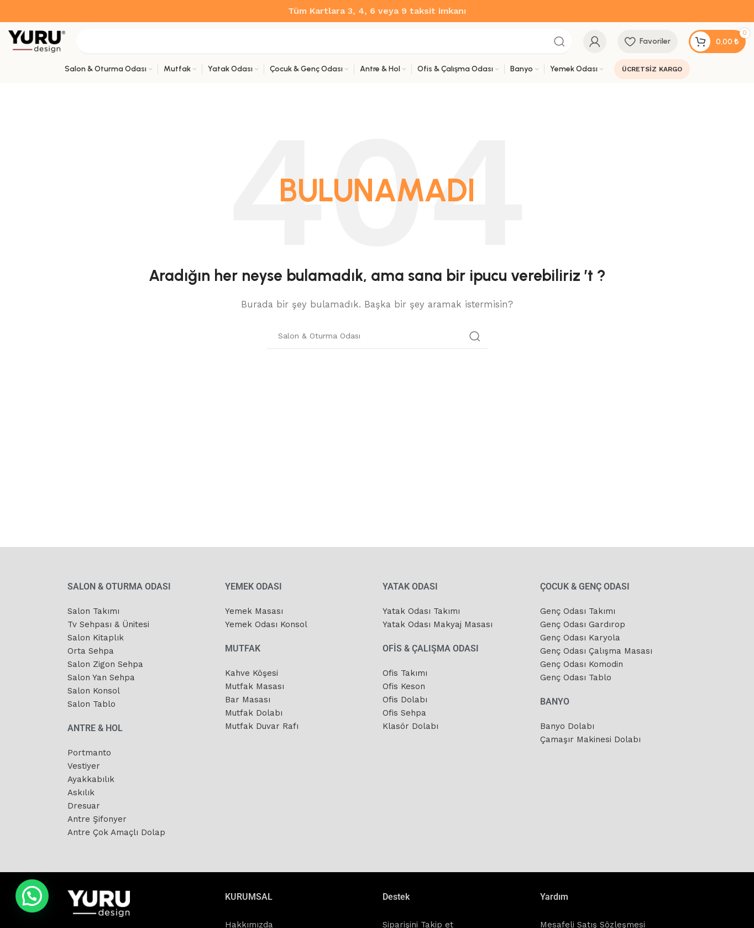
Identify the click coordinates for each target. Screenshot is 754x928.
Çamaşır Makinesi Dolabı (590, 739)
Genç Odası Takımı (577, 611)
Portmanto (89, 753)
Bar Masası (247, 700)
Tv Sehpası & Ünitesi (108, 624)
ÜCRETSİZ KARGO (652, 69)
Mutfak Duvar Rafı (262, 726)
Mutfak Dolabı (253, 713)
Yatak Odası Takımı (421, 611)
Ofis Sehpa (404, 713)
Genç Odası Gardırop (582, 624)
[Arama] (324, 41)
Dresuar (83, 806)
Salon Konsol (93, 691)
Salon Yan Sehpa (101, 677)
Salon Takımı (93, 611)
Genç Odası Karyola (580, 638)
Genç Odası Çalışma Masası (596, 651)
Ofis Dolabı (405, 700)
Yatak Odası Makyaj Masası (438, 624)
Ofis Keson (404, 686)
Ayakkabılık (90, 779)
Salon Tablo (91, 704)
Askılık (81, 792)
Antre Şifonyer (97, 819)
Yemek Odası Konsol (266, 624)
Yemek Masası (254, 611)
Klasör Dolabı (410, 726)
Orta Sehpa (90, 651)
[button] (32, 896)
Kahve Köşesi (251, 673)
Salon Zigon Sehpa (105, 664)
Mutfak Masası (254, 686)
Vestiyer (83, 766)
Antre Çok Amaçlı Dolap (116, 832)
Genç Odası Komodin (581, 664)
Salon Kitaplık (95, 638)
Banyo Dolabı (567, 726)
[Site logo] (36, 41)
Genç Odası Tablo (575, 677)
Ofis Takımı (405, 673)
